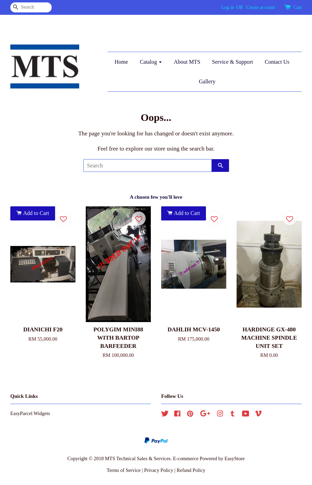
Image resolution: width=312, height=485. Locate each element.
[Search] (31, 7)
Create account (260, 7)
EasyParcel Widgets (30, 413)
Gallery (207, 81)
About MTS (187, 62)
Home (121, 62)
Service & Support (232, 62)
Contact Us (277, 62)
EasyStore (235, 458)
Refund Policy (191, 470)
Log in (227, 7)
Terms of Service (124, 470)
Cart (297, 7)
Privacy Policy (158, 470)
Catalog (151, 62)
